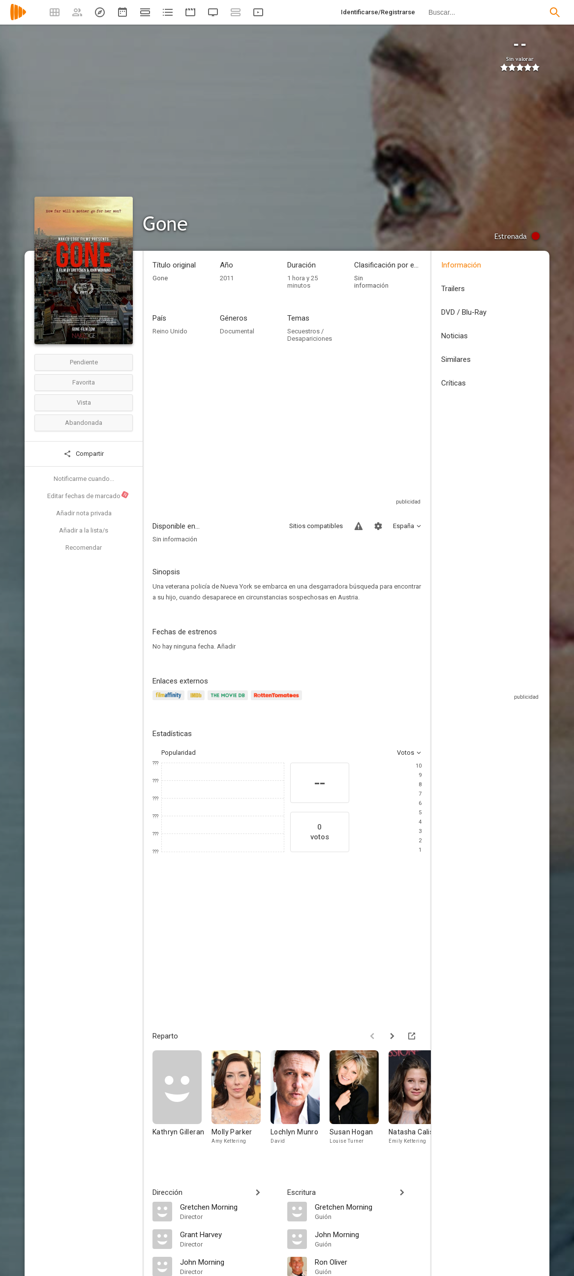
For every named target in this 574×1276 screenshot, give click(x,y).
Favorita (83, 382)
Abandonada (83, 422)
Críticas (453, 383)
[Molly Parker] (241, 1102)
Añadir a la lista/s (83, 530)
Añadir (226, 646)
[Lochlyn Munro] (300, 1102)
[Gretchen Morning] (228, 1207)
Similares (456, 359)
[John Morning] (228, 1262)
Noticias (454, 335)
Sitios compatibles (316, 526)
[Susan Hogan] (359, 1102)
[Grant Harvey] (228, 1234)
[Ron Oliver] (368, 1262)
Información (461, 265)
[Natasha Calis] (418, 1102)
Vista (84, 402)
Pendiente (84, 362)
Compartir (83, 454)
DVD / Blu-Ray (463, 312)
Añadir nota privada (84, 513)
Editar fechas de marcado (88, 495)
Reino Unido (169, 331)
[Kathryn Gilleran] (181, 1102)
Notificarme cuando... (84, 478)
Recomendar (83, 547)
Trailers (453, 288)
